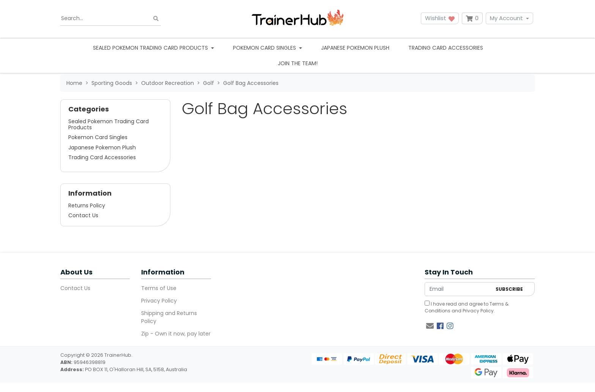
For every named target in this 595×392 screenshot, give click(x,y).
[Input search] (110, 18)
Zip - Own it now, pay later (176, 333)
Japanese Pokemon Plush (355, 48)
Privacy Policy (159, 300)
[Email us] (430, 326)
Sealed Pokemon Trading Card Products (108, 124)
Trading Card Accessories (445, 48)
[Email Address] (458, 289)
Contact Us (83, 215)
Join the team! (298, 63)
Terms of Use (158, 288)
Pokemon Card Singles (98, 137)
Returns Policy (86, 205)
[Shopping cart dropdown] (472, 18)
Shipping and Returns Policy (169, 317)
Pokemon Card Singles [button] (265, 48)
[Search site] (156, 18)
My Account (506, 18)
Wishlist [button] (440, 18)
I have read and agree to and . (466, 307)
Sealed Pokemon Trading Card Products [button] (151, 48)
